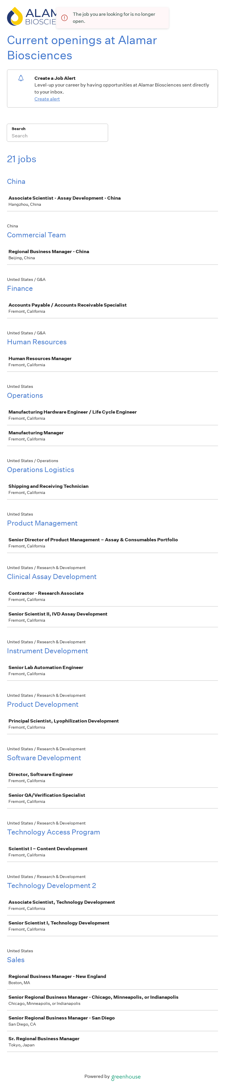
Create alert (47, 99)
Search (18, 128)
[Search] (57, 136)
